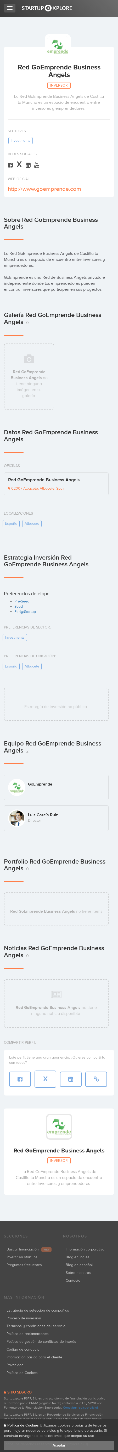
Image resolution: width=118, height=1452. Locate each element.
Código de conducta (23, 1349)
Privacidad (15, 1365)
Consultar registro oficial (80, 1407)
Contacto (73, 1280)
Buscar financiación (29, 1249)
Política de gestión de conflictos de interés (41, 1342)
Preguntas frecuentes (24, 1265)
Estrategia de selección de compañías (38, 1310)
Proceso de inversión (24, 1318)
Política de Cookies (22, 1373)
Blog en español (79, 1265)
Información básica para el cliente (34, 1357)
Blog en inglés (77, 1257)
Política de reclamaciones (28, 1334)
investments (20, 140)
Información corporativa (85, 1249)
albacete (32, 524)
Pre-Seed (21, 601)
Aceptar (59, 1445)
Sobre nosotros (78, 1273)
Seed (18, 606)
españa (11, 524)
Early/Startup (25, 612)
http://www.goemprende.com (44, 189)
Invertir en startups (22, 1257)
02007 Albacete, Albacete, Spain (36, 488)
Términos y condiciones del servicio (36, 1326)
